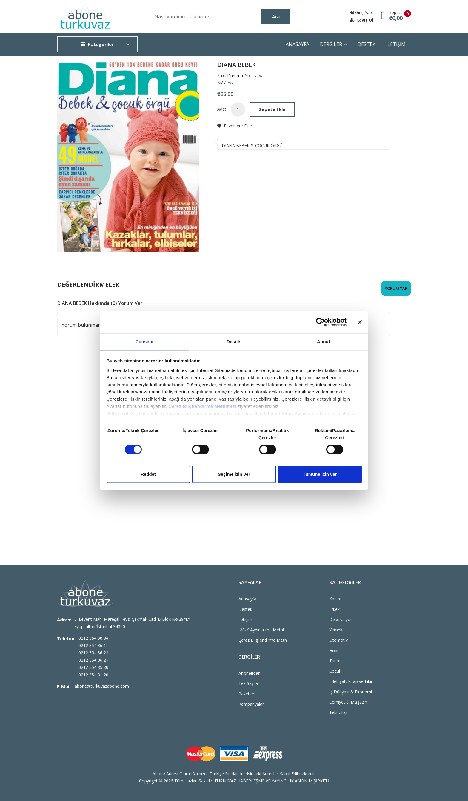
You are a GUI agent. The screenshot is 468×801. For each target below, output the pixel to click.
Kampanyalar (251, 704)
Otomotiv (338, 640)
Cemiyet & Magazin (348, 702)
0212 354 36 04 (93, 638)
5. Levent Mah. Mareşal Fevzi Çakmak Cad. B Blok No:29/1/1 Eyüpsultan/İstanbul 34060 (132, 622)
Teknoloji (338, 712)
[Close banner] (360, 322)
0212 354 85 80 (93, 667)
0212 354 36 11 (93, 645)
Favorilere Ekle (234, 126)
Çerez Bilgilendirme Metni (263, 640)
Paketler (246, 694)
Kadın (334, 599)
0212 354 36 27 (93, 660)
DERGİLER (333, 44)
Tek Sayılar (248, 683)
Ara (276, 16)
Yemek (335, 630)
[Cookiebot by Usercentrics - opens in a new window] (320, 322)
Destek (245, 609)
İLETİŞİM (396, 44)
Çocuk (335, 671)
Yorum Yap (396, 288)
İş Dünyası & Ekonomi (350, 692)
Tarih (334, 660)
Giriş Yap (361, 12)
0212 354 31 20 (93, 675)
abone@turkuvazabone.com (102, 686)
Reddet (148, 474)
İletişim (245, 619)
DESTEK (366, 44)
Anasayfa (247, 599)
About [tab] (323, 341)
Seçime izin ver (234, 474)
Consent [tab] (145, 341)
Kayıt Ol (361, 20)
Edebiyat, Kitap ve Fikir (350, 681)
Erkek (334, 609)
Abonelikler (249, 673)
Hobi (333, 650)
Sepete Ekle (272, 109)
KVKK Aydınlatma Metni (261, 630)
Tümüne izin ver (320, 474)
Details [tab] (234, 341)
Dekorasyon (341, 619)
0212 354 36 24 (93, 652)
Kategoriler (97, 44)
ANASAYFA (297, 44)
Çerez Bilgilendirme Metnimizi (202, 406)
